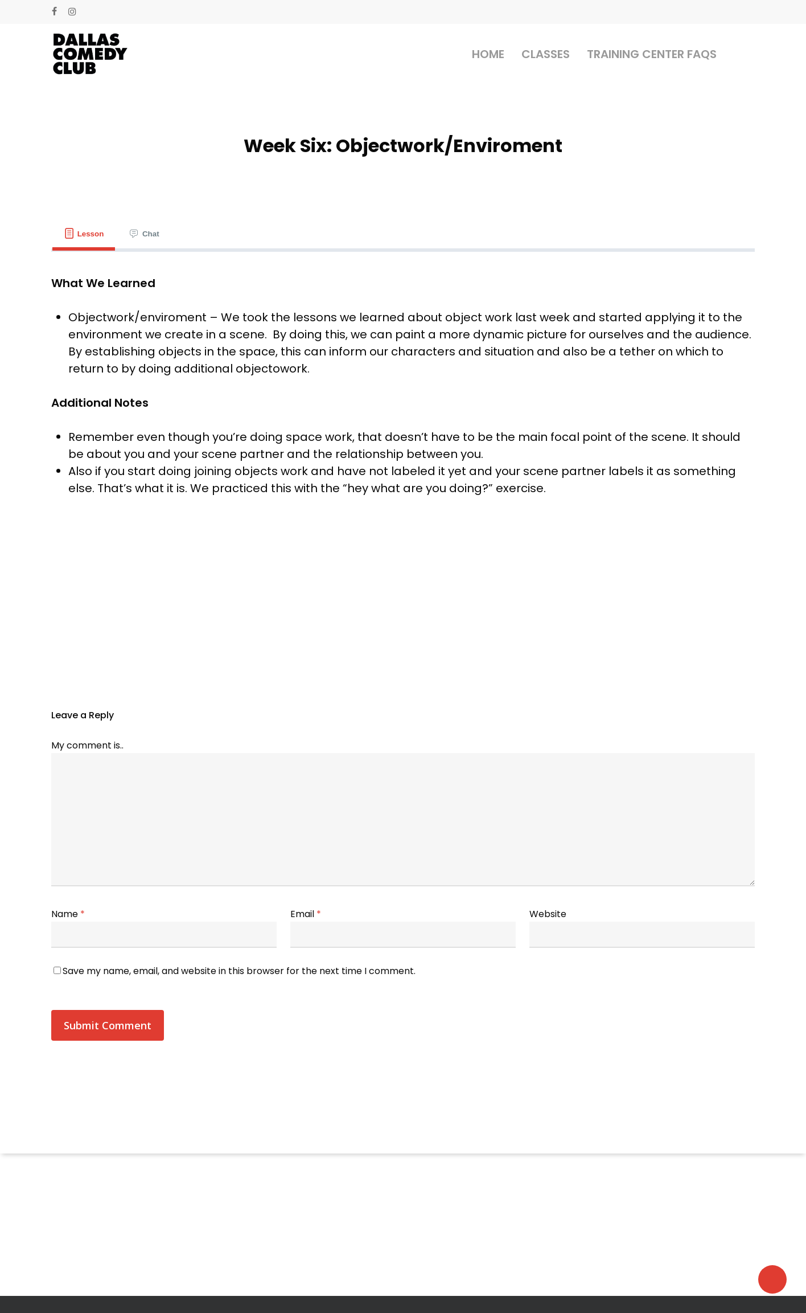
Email (305, 914)
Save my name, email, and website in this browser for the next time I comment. (239, 970)
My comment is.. (87, 745)
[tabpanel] (403, 394)
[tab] (83, 234)
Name (68, 914)
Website (547, 914)
